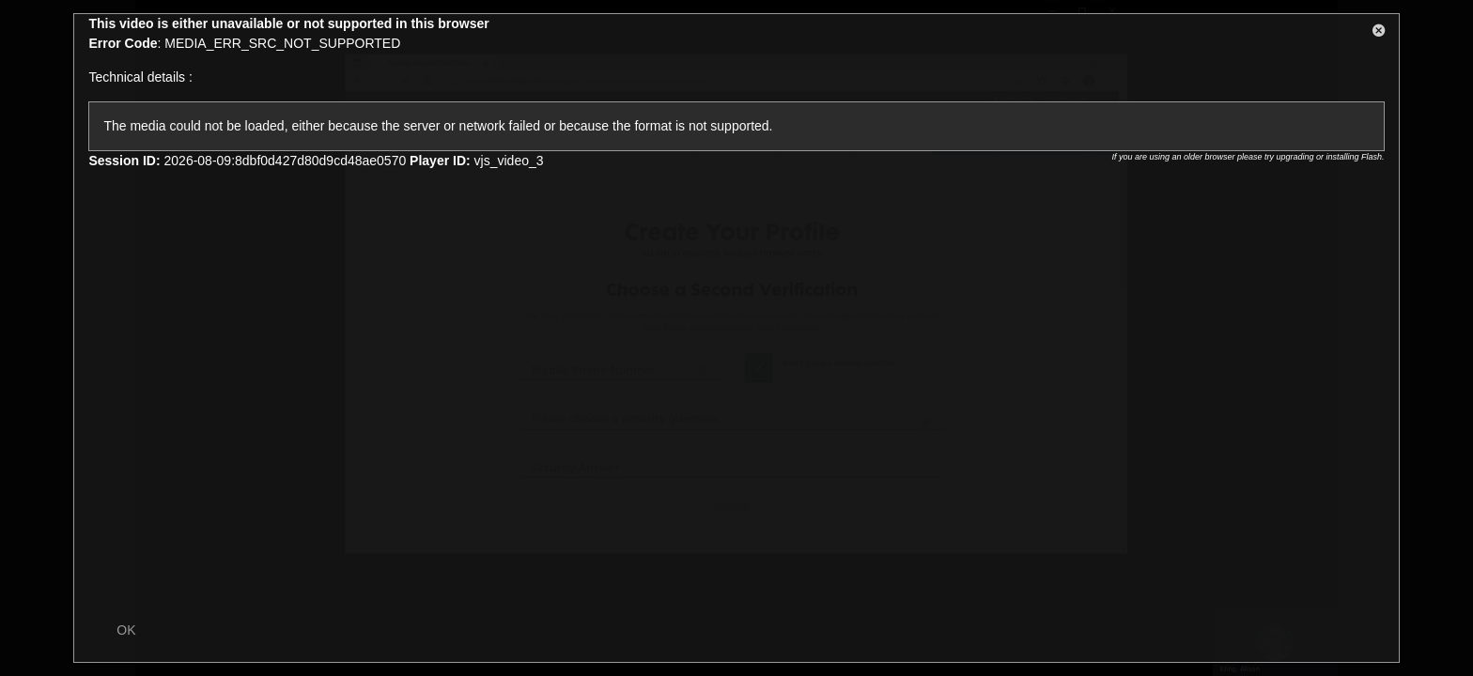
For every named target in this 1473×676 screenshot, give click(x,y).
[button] (1379, 34)
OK (125, 630)
